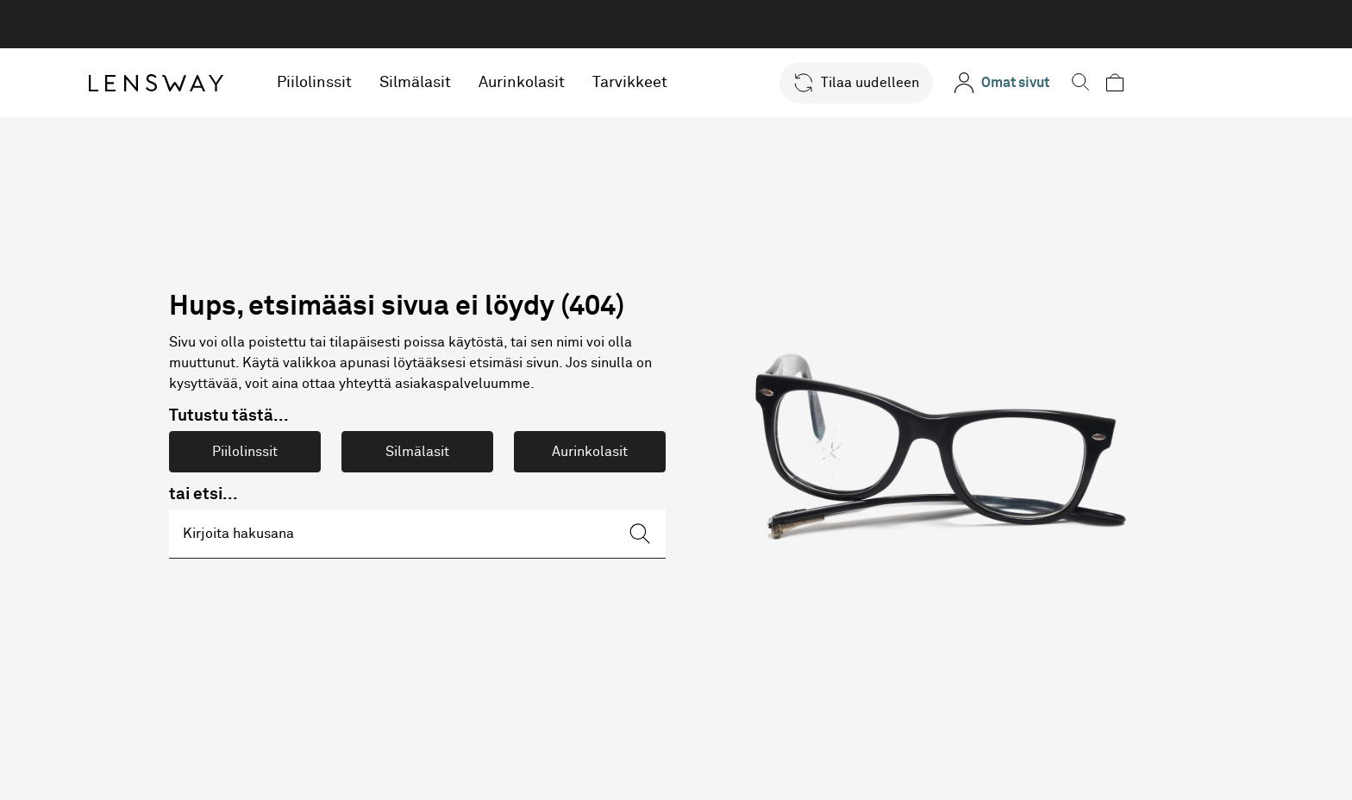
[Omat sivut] (1062, 83)
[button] (917, 82)
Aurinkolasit (595, 83)
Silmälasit (488, 83)
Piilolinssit (387, 83)
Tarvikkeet (703, 83)
